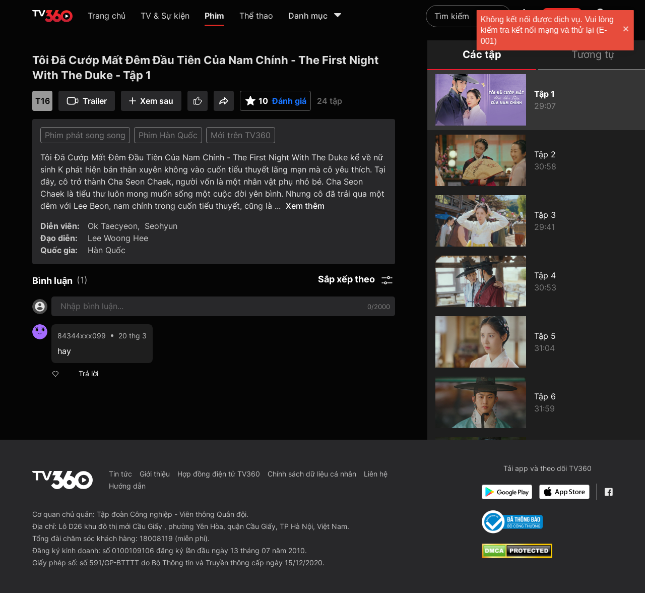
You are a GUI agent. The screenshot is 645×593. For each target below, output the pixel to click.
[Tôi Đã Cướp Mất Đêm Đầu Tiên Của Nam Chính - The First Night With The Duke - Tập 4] (536, 281)
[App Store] (564, 492)
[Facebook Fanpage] (608, 492)
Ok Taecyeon (113, 226)
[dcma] (517, 555)
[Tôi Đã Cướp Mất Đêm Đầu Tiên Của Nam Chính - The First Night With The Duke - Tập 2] (536, 160)
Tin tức (120, 473)
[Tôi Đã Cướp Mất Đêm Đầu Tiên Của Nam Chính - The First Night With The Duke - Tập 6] (536, 402)
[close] (627, 30)
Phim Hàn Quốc (168, 135)
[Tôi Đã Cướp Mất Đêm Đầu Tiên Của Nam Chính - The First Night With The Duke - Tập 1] (536, 100)
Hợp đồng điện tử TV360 (218, 473)
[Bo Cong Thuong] (512, 521)
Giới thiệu (155, 473)
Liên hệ (376, 473)
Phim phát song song (85, 135)
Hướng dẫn (127, 486)
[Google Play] (507, 492)
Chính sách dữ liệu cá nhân (312, 473)
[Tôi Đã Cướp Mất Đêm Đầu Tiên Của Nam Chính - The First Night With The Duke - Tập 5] (536, 342)
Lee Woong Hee (118, 238)
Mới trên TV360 (241, 135)
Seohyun (161, 226)
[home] (52, 16)
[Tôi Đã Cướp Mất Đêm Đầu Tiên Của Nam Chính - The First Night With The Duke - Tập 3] (536, 221)
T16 (42, 101)
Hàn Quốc (106, 250)
